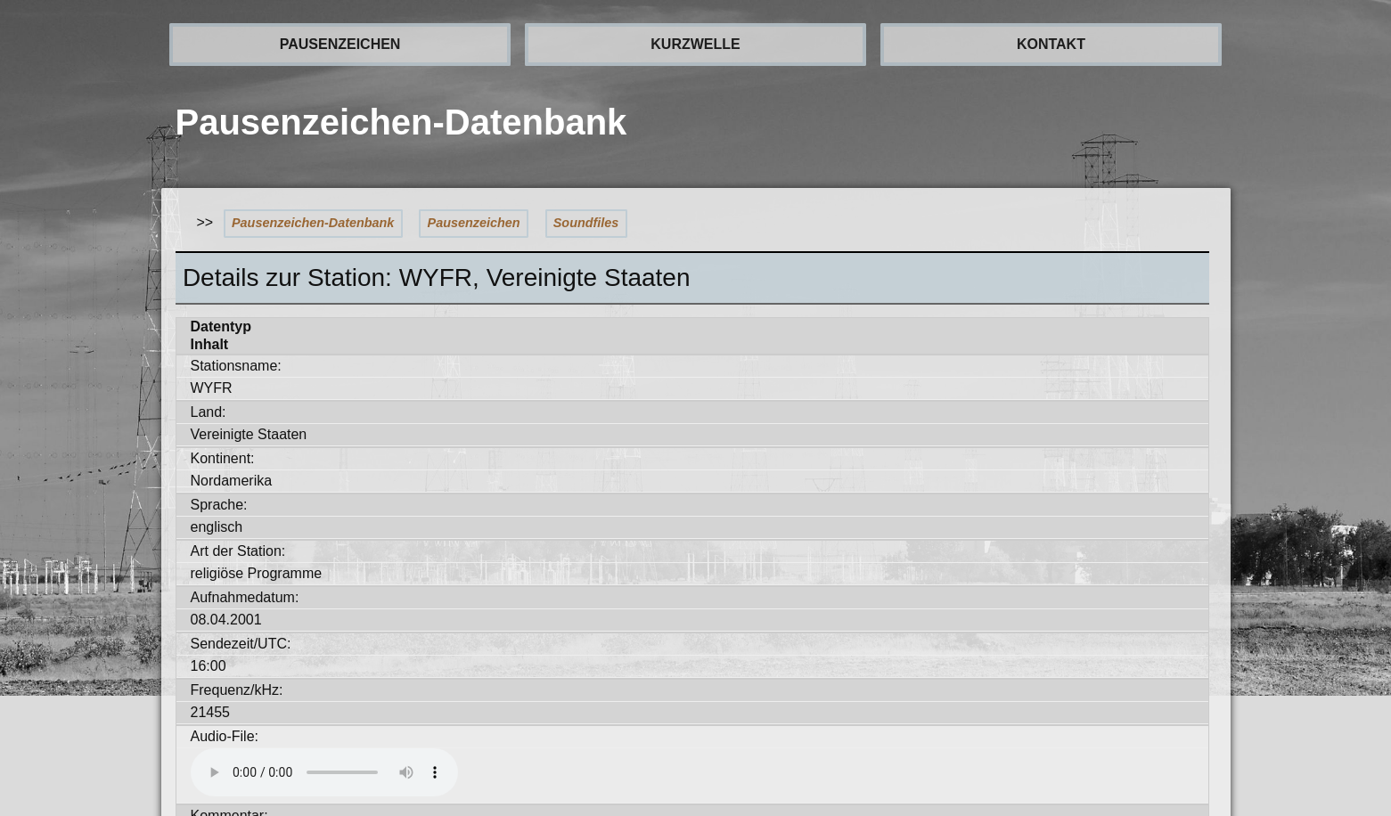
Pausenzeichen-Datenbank (313, 223)
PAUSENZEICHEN (340, 44)
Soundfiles (586, 223)
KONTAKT (1051, 44)
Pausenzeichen (474, 223)
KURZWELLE (695, 44)
